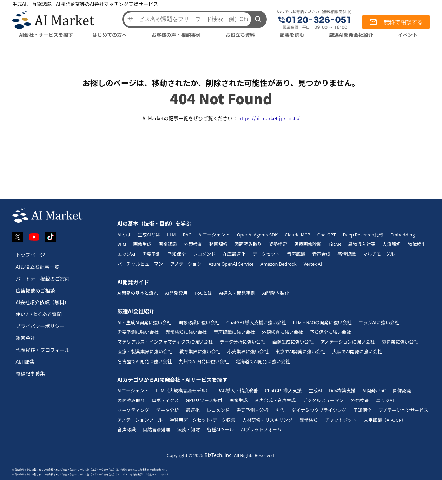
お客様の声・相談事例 (176, 34)
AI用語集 (25, 361)
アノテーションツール (140, 419)
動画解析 (218, 244)
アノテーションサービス (403, 410)
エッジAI (127, 254)
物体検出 (417, 244)
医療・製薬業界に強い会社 (145, 351)
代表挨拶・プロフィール (43, 349)
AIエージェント (214, 234)
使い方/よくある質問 (39, 314)
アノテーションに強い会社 (348, 341)
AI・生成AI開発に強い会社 (144, 322)
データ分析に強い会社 (242, 341)
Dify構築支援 (342, 390)
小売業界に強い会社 (248, 351)
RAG (187, 234)
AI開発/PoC (374, 390)
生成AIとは (149, 234)
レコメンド (204, 254)
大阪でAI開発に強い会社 (357, 351)
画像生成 (142, 244)
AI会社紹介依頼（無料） (43, 302)
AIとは (124, 234)
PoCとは (203, 292)
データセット (266, 254)
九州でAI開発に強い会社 (204, 361)
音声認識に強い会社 (234, 331)
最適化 (192, 410)
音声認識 (296, 254)
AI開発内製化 (275, 292)
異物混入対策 (361, 244)
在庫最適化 (234, 254)
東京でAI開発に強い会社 (300, 351)
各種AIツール (220, 429)
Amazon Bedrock (278, 263)
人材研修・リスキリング (267, 419)
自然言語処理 (156, 429)
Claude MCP (297, 234)
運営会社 (25, 337)
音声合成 (321, 254)
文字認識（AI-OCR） (385, 419)
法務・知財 (188, 429)
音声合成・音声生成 (275, 400)
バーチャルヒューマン (140, 263)
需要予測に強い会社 (138, 331)
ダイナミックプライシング (319, 410)
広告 (280, 410)
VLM (122, 244)
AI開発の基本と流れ (138, 292)
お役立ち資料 (240, 34)
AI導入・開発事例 (237, 292)
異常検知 (308, 419)
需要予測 (151, 254)
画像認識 (168, 244)
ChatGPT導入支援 (283, 390)
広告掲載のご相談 (35, 290)
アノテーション (186, 263)
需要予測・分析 (253, 410)
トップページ (30, 254)
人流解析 (391, 244)
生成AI (315, 390)
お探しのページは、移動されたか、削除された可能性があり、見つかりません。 (221, 82)
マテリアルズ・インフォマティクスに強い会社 (165, 341)
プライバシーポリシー (40, 325)
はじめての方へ (109, 34)
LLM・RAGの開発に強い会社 (322, 322)
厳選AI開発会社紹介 (351, 34)
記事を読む (292, 34)
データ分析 (167, 410)
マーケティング (133, 410)
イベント (407, 34)
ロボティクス (165, 400)
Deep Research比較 (363, 234)
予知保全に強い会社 (330, 331)
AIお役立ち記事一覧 (38, 266)
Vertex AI (313, 263)
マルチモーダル (379, 254)
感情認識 (346, 254)
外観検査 (193, 244)
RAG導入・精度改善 (237, 390)
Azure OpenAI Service (231, 263)
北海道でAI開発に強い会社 (263, 361)
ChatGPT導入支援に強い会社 (256, 322)
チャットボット (341, 419)
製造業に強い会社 (400, 341)
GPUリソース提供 (204, 400)
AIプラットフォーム (261, 429)
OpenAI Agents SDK (257, 234)
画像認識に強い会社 (198, 322)
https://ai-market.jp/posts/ (268, 118)
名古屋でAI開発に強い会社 (145, 361)
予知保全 (176, 254)
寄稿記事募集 (30, 373)
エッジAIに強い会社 (378, 322)
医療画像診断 (308, 244)
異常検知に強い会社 (186, 331)
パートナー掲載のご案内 (43, 278)
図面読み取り (248, 244)
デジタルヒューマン (323, 400)
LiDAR (335, 244)
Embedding (402, 234)
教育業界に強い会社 (199, 351)
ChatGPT (326, 234)
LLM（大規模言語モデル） (183, 390)
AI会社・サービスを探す (46, 34)
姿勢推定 (278, 244)
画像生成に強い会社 (293, 341)
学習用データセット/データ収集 (202, 419)
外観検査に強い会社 (282, 331)
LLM (171, 234)
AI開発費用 (176, 292)
